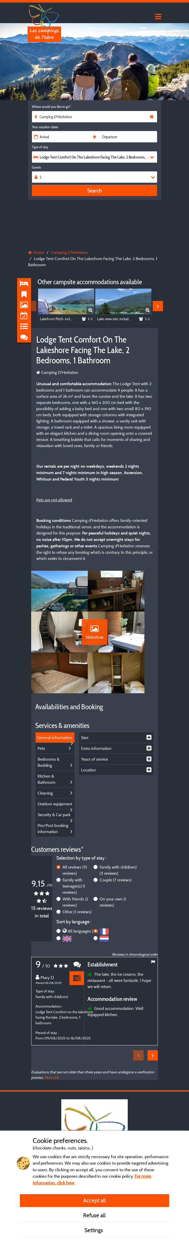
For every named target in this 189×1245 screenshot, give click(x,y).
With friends (75, 888)
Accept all (94, 1200)
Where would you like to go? (51, 106)
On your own (113, 888)
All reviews (75, 856)
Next (158, 306)
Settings (94, 1230)
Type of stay (40, 147)
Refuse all (94, 1215)
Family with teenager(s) (74, 872)
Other (77, 898)
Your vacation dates (45, 127)
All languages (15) (83, 917)
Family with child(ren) (118, 856)
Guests (36, 167)
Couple (115, 866)
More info (51, 1064)
